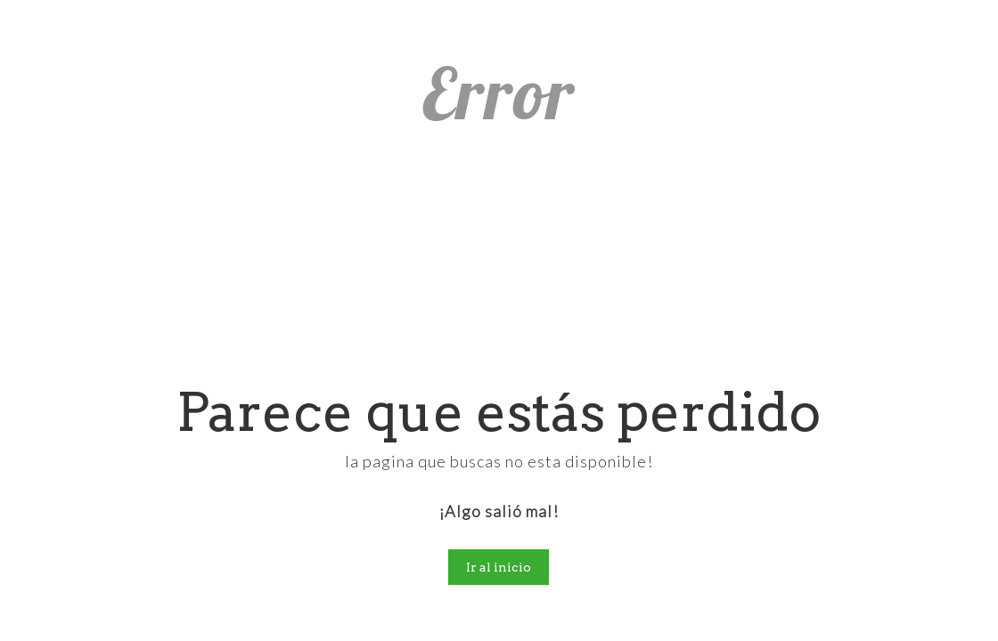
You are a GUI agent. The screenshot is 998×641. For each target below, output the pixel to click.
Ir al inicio (498, 567)
